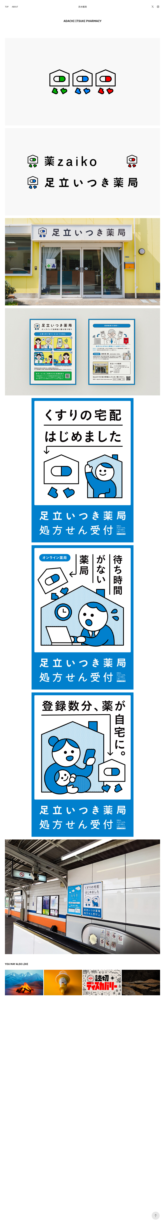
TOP (7, 6)
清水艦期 (82, 6)
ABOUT (15, 6)
